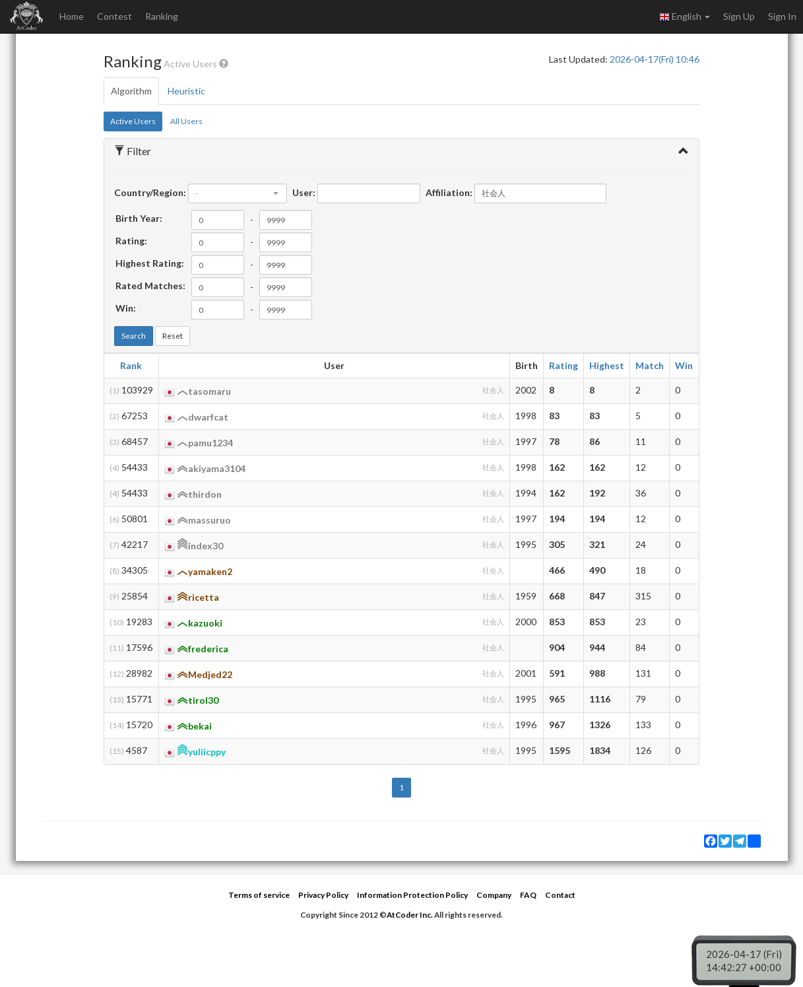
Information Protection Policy (412, 895)
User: (303, 192)
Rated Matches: (150, 285)
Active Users (133, 121)
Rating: (131, 240)
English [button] (684, 16)
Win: (125, 308)
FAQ (528, 895)
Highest (606, 365)
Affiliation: (449, 192)
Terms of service (259, 895)
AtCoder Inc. (410, 915)
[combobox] (237, 193)
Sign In (782, 16)
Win (684, 365)
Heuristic (186, 90)
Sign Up (739, 16)
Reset (172, 336)
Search (133, 336)
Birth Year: (138, 218)
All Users (186, 121)
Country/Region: (150, 192)
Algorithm (131, 90)
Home (71, 16)
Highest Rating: (149, 263)
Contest (114, 16)
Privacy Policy (323, 895)
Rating (563, 365)
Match (649, 365)
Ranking (161, 16)
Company (493, 895)
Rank (131, 365)
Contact (560, 895)
